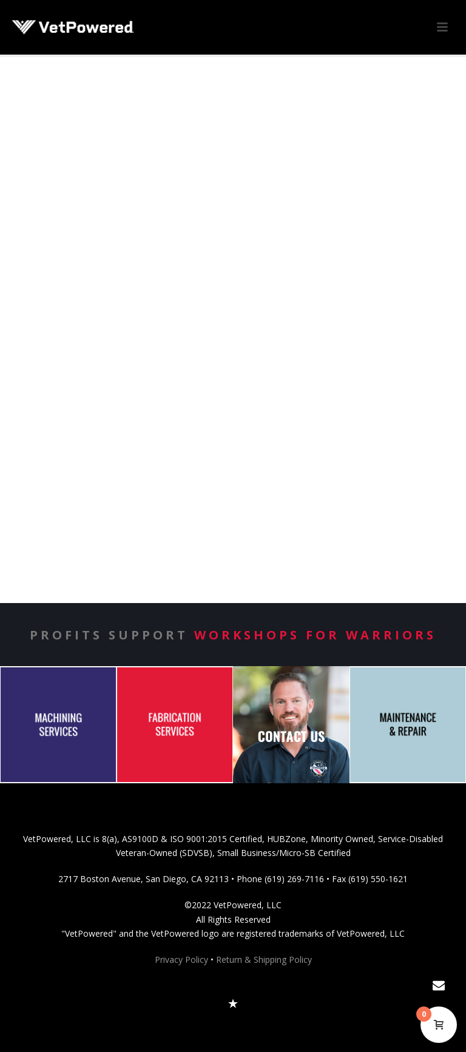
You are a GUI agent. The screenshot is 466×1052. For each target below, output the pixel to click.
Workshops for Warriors (315, 635)
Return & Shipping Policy (264, 959)
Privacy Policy (181, 959)
